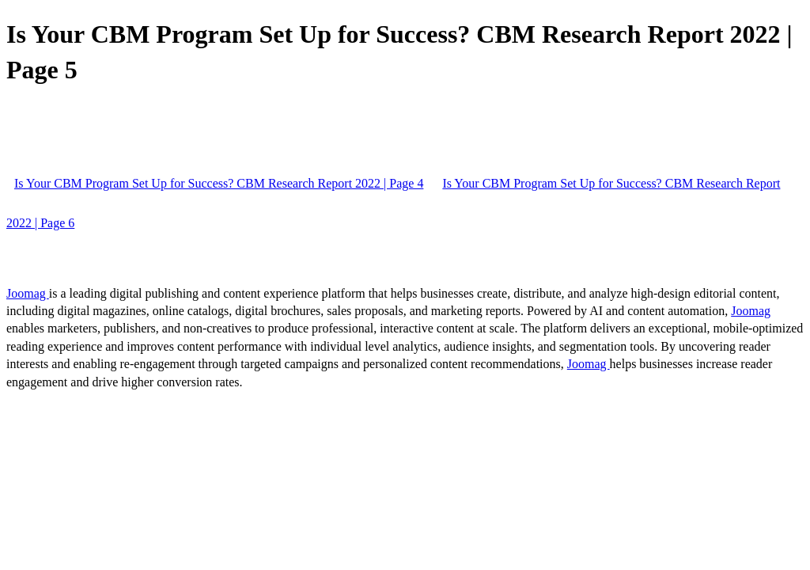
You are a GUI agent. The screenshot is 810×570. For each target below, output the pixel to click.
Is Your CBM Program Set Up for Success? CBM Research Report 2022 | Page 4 (218, 183)
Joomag (27, 293)
